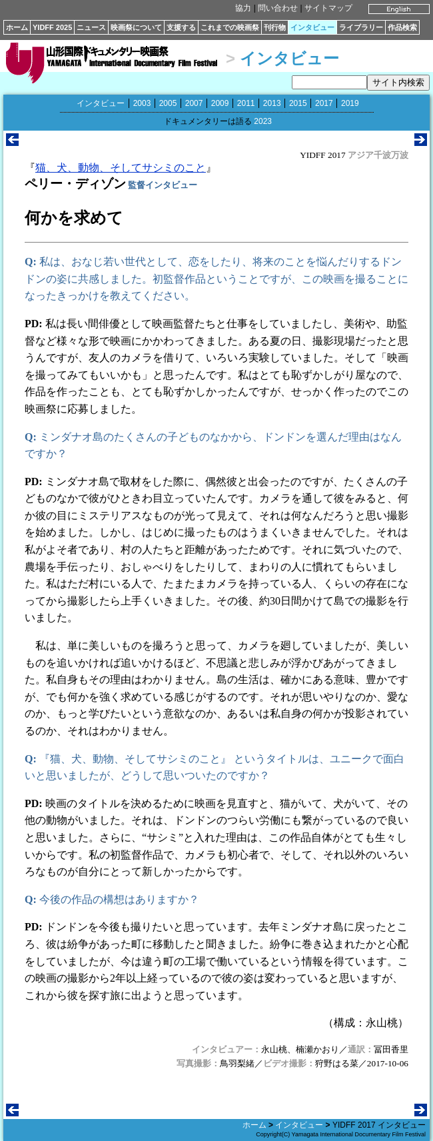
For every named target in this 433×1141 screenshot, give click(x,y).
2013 (272, 103)
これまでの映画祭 (230, 27)
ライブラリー (361, 27)
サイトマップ (328, 8)
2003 (142, 103)
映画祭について (136, 27)
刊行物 (275, 27)
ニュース (91, 27)
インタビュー (312, 27)
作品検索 (402, 27)
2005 (168, 103)
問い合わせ (278, 8)
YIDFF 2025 (52, 27)
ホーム (17, 27)
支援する (181, 27)
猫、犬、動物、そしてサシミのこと (120, 167)
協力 (243, 8)
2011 (246, 103)
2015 (298, 103)
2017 (324, 103)
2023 (263, 121)
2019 (350, 103)
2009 (220, 103)
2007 (194, 103)
